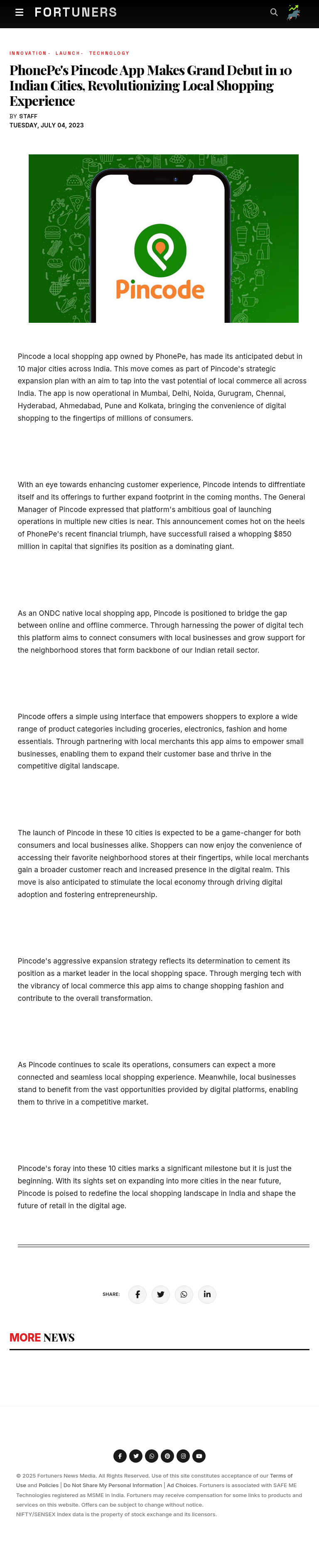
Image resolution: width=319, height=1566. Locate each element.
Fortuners (80, 12)
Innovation (31, 53)
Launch (70, 53)
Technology (109, 53)
